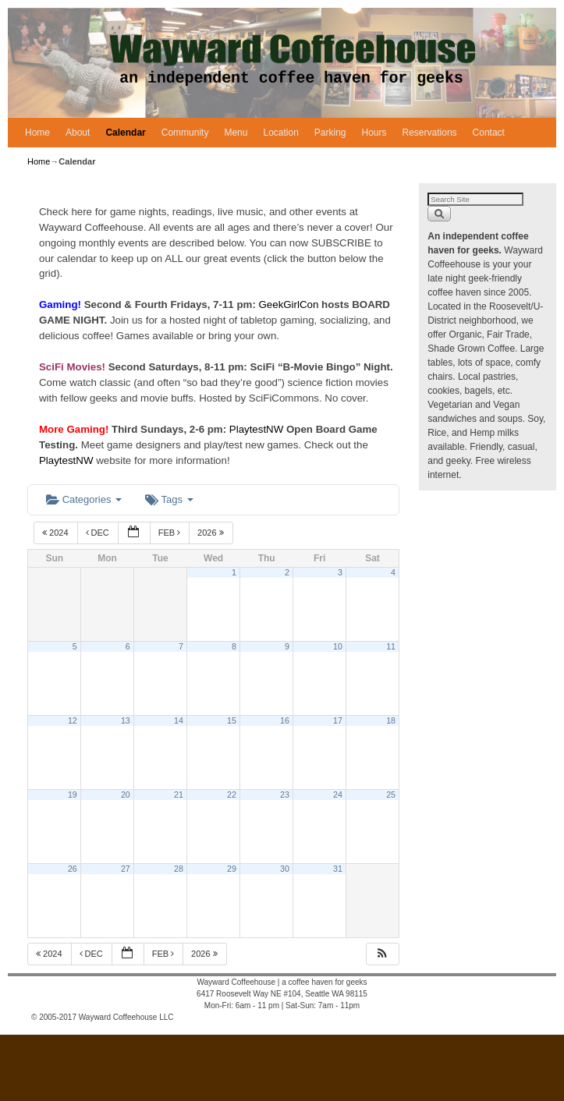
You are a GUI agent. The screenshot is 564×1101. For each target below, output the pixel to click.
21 (178, 794)
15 (231, 720)
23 (284, 794)
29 (231, 868)
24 (337, 794)
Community (185, 132)
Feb (170, 532)
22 (231, 794)
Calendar (125, 132)
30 (284, 868)
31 (337, 868)
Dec (99, 532)
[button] (382, 954)
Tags (169, 499)
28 (178, 868)
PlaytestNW (257, 429)
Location (280, 132)
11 (391, 646)
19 (72, 794)
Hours (374, 132)
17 (337, 720)
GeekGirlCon (290, 304)
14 (178, 720)
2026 (211, 532)
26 (72, 868)
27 (125, 868)
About (78, 132)
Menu (235, 132)
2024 (56, 532)
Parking (330, 132)
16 (284, 720)
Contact (489, 132)
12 (72, 720)
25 (391, 794)
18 (391, 720)
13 (125, 720)
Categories (84, 499)
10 (337, 646)
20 (125, 794)
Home (37, 132)
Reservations (430, 132)
